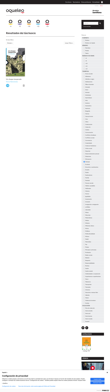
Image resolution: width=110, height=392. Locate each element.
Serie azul (87, 313)
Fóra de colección (89, 308)
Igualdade (87, 196)
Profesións (87, 252)
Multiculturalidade (89, 233)
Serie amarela (88, 310)
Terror (86, 279)
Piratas (86, 247)
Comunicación (88, 132)
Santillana (98, 11)
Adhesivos (87, 76)
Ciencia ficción (88, 116)
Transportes (87, 284)
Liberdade (87, 209)
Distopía (87, 161)
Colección (87, 127)
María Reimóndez (12, 82)
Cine (86, 119)
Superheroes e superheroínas (92, 276)
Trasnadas (87, 287)
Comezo (102, 2)
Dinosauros (87, 159)
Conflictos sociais (89, 137)
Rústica (86, 40)
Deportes (87, 151)
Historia (86, 191)
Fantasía (87, 180)
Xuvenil (86, 321)
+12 (38, 23)
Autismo (87, 103)
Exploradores (88, 175)
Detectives (87, 156)
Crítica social (88, 148)
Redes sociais (88, 255)
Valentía (86, 295)
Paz (85, 244)
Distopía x (9, 43)
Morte (86, 228)
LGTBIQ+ (87, 207)
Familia (86, 177)
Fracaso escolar (88, 183)
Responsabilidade (89, 263)
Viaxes (86, 297)
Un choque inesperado (13, 79)
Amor (86, 89)
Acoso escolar (88, 73)
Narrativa (87, 48)
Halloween (87, 188)
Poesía (86, 50)
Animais (86, 92)
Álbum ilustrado (89, 84)
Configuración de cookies (9, 386)
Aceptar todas (97, 379)
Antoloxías (87, 95)
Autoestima (87, 105)
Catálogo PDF (86, 351)
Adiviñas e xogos (89, 79)
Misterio (87, 223)
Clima (86, 121)
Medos (86, 220)
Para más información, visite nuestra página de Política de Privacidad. (37, 386)
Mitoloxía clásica (89, 225)
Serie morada (88, 318)
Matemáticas (88, 217)
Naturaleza (87, 241)
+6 (11, 23)
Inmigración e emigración (91, 204)
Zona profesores (86, 2)
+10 (29, 23)
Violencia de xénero (90, 300)
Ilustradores (76, 2)
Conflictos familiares (90, 135)
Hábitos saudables (89, 185)
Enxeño (86, 169)
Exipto (86, 172)
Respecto (87, 260)
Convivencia (88, 140)
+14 (47, 23)
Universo (87, 289)
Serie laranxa (88, 316)
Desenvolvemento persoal (91, 153)
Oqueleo (15, 11)
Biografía (87, 111)
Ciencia (86, 113)
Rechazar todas (97, 382)
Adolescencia (88, 81)
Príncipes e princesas (90, 249)
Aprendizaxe (88, 97)
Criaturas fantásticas (90, 145)
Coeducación (88, 124)
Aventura (87, 108)
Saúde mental (88, 271)
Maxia (86, 212)
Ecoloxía (87, 164)
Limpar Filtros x (69, 43)
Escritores (68, 2)
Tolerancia (87, 281)
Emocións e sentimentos (91, 167)
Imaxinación (88, 199)
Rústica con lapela (89, 43)
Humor (86, 193)
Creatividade (88, 143)
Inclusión (87, 201)
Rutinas (86, 265)
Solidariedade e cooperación (92, 273)
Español (5, 372)
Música (86, 236)
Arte (86, 100)
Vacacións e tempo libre (91, 292)
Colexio (86, 129)
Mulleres (87, 231)
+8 (20, 23)
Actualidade (96, 2)
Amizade (87, 87)
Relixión (86, 257)
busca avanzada (87, 26)
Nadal (86, 239)
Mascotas (87, 215)
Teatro (86, 53)
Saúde (86, 268)
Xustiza (86, 303)
